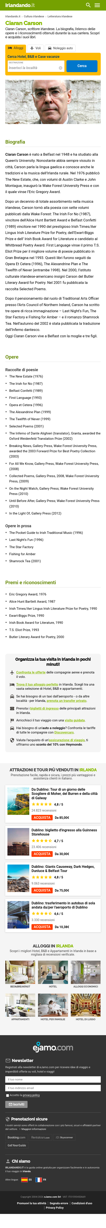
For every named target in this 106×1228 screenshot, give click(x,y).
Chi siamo (21, 1161)
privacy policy (31, 1095)
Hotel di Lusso (86, 1007)
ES (26, 1179)
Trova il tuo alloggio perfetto (37, 684)
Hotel (53, 974)
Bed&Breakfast (20, 974)
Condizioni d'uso (82, 1203)
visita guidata (75, 720)
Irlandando (20, 5)
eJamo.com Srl (52, 1196)
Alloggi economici (86, 974)
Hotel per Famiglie (53, 1007)
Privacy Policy (55, 1207)
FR (40, 1179)
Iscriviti (18, 1104)
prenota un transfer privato (66, 701)
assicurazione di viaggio (67, 740)
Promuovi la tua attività (31, 1203)
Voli (38, 48)
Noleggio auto (63, 48)
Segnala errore (59, 1203)
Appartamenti (20, 1007)
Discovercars (64, 732)
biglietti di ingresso (44, 708)
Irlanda (27, 1171)
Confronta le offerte (30, 672)
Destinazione (16, 62)
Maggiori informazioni (33, 1129)
